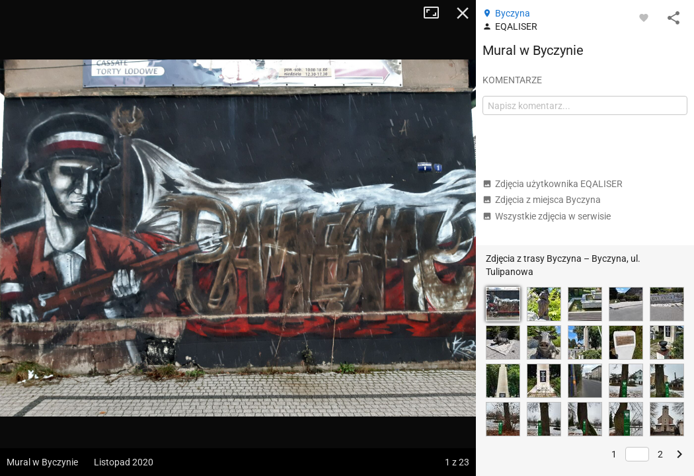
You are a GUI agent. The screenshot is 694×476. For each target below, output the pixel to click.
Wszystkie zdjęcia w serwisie (546, 216)
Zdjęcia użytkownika (552, 183)
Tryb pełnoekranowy (436, 13)
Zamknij (462, 13)
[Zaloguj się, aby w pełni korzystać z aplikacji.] (643, 17)
